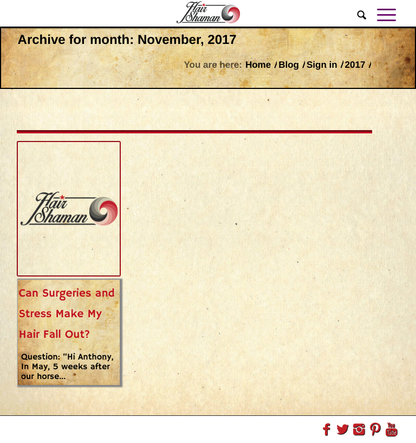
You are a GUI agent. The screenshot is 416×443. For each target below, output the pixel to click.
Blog (288, 65)
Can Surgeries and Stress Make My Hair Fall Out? (67, 314)
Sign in (322, 65)
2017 (355, 65)
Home (258, 65)
